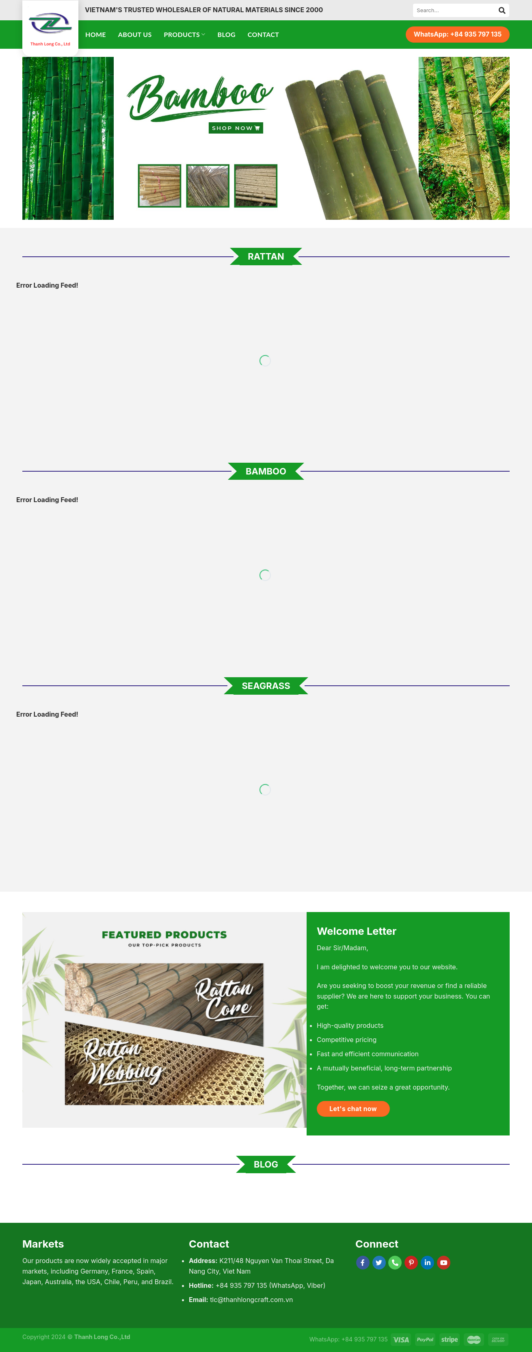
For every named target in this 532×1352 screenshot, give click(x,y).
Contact (263, 34)
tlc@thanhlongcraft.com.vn (251, 1300)
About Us (135, 34)
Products (184, 34)
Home (95, 34)
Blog (227, 34)
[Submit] (502, 10)
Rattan (266, 256)
